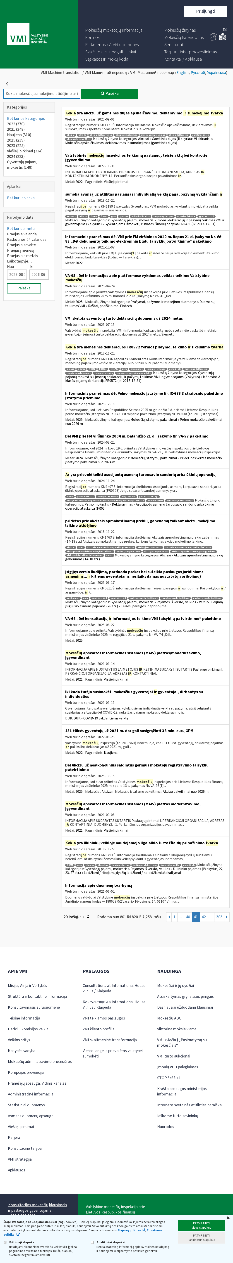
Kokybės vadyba (21, 1051)
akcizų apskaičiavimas (153, 135)
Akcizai (107, 791)
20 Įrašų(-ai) (76, 917)
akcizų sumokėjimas (126, 135)
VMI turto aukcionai (173, 1056)
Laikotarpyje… (19, 261)
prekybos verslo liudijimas (144, 598)
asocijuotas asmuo (107, 496)
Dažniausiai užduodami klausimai (185, 1007)
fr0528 (70, 496)
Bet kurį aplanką (21, 198)
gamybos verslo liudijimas (175, 598)
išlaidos (90, 865)
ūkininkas (103, 865)
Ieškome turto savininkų (177, 1116)
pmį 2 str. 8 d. (128, 496)
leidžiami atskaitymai (145, 865)
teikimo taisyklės (103, 373)
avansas (71, 216)
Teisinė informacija (24, 1018)
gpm (113, 216)
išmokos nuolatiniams (79, 373)
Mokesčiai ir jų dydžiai (175, 986)
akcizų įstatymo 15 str (149, 547)
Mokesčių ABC (169, 1018)
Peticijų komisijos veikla (28, 1029)
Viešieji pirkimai (25, 151)
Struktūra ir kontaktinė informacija (37, 996)
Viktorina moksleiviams (177, 1029)
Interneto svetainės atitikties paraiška (189, 1105)
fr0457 (70, 865)
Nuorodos (165, 1127)
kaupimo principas (163, 216)
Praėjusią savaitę (21, 245)
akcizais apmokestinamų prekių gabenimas (110, 547)
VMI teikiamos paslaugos (104, 1018)
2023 (16, 146)
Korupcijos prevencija (26, 1072)
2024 (16, 156)
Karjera (14, 1137)
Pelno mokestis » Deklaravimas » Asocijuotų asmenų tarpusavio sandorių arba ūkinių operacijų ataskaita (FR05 (139, 506)
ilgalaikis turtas (120, 865)
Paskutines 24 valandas (26, 239)
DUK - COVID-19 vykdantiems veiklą (101, 718)
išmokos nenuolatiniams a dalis (134, 373)
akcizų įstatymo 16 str (156, 551)
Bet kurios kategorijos (26, 118)
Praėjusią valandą (22, 234)
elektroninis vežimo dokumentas (84, 555)
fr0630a (82, 135)
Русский (198, 73)
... (180, 917)
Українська (216, 73)
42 (204, 917)
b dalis (81, 369)
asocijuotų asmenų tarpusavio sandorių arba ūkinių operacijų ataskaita (105, 500)
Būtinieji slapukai (19, 1242)
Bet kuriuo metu (21, 229)
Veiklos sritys (19, 1040)
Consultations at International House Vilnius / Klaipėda (114, 988)
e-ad (80, 547)
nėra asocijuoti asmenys (180, 500)
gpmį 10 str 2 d (118, 598)
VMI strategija (20, 1159)
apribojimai (73, 598)
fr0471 (94, 216)
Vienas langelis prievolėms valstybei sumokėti (113, 1053)
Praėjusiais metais (22, 256)
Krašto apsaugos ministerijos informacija (182, 1091)
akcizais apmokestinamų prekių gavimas (193, 551)
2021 (16, 129)
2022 (16, 124)
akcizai (70, 135)
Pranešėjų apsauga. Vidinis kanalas (37, 1083)
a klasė (70, 369)
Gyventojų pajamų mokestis (22, 164)
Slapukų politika (129, 1230)
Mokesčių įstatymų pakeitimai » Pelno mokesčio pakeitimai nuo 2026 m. (143, 421)
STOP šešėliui (168, 1078)
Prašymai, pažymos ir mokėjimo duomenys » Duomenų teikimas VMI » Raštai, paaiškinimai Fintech (139, 303)
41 (196, 917)
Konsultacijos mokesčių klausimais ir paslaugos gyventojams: (37, 1207)
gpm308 (124, 216)
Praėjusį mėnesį (20, 250)
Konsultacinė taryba (25, 1148)
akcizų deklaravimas (101, 135)
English (182, 73)
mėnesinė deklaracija (196, 369)
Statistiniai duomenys (26, 1105)
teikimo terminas (156, 369)
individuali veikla (141, 216)
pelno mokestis (85, 496)
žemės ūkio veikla (170, 865)
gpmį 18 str (189, 865)
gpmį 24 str (175, 369)
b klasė (83, 216)
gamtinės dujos (200, 135)
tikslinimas (137, 369)
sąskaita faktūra (186, 216)
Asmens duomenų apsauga (30, 1116)
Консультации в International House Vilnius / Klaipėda (114, 1004)
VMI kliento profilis (98, 1029)
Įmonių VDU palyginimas (177, 1067)
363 (219, 917)
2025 (16, 140)
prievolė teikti (155, 500)
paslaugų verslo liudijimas (207, 598)
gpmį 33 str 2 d (206, 216)
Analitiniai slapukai (108, 1242)
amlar (109, 555)
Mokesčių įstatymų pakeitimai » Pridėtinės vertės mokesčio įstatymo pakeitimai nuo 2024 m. (143, 460)
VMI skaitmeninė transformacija (110, 1040)
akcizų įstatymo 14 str (128, 551)
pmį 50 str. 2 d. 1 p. (148, 496)
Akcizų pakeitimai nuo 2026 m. (186, 791)
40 (188, 917)
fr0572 (104, 216)
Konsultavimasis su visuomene (34, 1007)
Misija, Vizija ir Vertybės (27, 986)
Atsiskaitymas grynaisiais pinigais (185, 996)
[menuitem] (114, 30)
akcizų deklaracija (178, 135)
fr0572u (114, 369)
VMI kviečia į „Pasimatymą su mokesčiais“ (182, 1042)
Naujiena (19, 135)
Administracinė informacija (30, 1094)
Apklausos (16, 1170)
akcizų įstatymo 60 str (79, 139)
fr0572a (103, 369)
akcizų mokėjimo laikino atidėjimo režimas (90, 551)
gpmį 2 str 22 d (99, 598)
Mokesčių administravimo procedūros (40, 1061)
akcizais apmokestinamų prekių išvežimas (188, 547)
